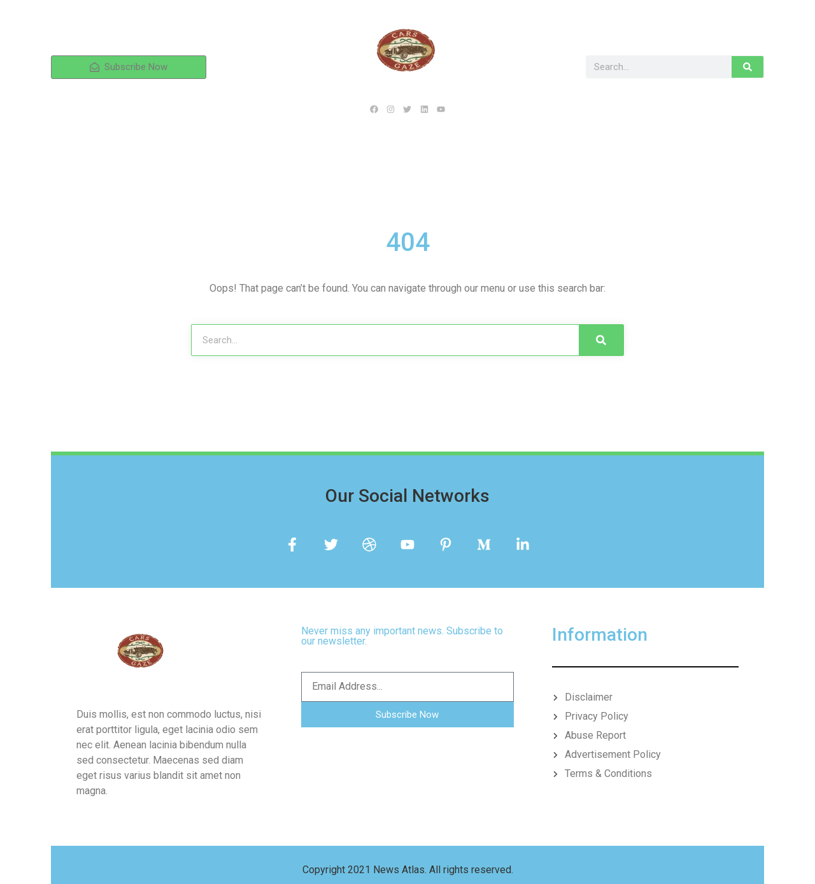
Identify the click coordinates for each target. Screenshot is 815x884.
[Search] (747, 67)
